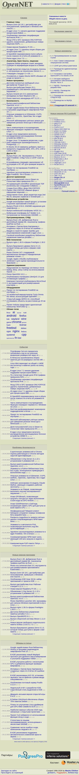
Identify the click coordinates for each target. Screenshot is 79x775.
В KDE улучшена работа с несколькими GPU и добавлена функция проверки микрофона (27, 664)
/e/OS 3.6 (57, 179)
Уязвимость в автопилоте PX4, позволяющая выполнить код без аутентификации (24, 527)
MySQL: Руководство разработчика (60, 86)
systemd (11, 335)
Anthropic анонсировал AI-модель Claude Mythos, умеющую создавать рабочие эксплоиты (27, 485)
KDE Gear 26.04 (60, 153)
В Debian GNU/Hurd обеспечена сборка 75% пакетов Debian (27, 700)
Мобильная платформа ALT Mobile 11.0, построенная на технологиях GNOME (24, 214)
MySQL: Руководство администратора (60, 91)
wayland (15, 319)
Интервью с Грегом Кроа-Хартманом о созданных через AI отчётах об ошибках (24, 227)
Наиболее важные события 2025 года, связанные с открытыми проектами (26, 711)
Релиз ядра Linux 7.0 (15, 58)
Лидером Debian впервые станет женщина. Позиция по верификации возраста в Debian (25, 64)
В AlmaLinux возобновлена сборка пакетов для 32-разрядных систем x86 (26, 359)
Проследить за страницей (12, 773)
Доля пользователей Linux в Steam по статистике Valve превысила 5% (23, 180)
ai (14, 312)
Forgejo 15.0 (59, 151)
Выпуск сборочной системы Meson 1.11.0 (27, 619)
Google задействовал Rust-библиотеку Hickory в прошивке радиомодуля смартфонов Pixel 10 (26, 110)
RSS (46, 741)
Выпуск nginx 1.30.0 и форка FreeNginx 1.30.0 (26, 242)
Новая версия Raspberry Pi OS (19, 47)
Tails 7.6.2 (58, 176)
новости (45, 4)
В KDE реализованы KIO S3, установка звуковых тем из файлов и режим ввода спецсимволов (27, 677)
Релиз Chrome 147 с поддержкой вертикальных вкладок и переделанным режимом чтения (23, 254)
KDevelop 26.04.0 (60, 144)
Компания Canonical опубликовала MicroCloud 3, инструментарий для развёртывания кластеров (26, 283)
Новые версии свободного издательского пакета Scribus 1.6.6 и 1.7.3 (27, 623)
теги (63, 4)
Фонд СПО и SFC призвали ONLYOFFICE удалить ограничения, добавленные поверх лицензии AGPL (25, 42)
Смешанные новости (57, 16)
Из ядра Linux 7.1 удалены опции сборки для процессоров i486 (27, 392)
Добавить (52, 773)
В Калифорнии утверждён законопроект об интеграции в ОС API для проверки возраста (25, 163)
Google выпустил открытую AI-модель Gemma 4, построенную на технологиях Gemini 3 (26, 70)
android (11, 315)
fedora (23, 332)
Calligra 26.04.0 (60, 136)
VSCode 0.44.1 (59, 142)
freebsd (11, 327)
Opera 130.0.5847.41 (62, 129)
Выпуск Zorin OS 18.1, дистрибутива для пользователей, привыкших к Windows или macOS (25, 26)
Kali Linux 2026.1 (60, 187)
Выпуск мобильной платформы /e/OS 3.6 (24, 211)
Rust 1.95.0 (58, 140)
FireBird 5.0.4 (59, 120)
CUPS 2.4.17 (59, 127)
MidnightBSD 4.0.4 (61, 183)
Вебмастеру (73, 773)
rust (24, 313)
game (9, 322)
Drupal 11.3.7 (59, 161)
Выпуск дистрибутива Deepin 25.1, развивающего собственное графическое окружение (24, 89)
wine (23, 318)
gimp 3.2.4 (58, 123)
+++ (51, 4)
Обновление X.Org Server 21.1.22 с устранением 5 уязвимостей (25, 460)
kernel (19, 312)
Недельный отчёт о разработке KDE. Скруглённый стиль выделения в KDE (26, 689)
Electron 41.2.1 (59, 157)
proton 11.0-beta (60, 131)
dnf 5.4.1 (57, 125)
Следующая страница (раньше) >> (24, 438)
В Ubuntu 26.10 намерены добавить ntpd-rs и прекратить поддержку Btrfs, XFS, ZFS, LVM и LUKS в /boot (26, 149)
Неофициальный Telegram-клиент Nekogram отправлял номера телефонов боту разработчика (27, 513)
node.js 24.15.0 (60, 133)
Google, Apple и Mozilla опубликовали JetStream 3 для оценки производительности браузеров (25, 261)
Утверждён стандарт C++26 (18, 74)
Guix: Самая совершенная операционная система (62, 62)
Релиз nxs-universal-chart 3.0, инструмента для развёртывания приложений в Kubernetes (28, 568)
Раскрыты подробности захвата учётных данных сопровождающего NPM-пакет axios (27, 519)
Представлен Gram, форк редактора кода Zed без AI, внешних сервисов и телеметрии (26, 196)
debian (23, 328)
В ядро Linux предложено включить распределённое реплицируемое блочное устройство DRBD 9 (24, 136)
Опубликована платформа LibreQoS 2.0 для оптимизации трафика (25, 278)
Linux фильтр (34, 741)
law (19, 338)
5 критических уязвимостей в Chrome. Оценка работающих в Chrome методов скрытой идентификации (27, 454)
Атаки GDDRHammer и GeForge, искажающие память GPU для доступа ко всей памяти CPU (27, 506)
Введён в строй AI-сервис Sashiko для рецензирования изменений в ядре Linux (24, 232)
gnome (24, 322)
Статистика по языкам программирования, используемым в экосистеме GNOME (26, 722)
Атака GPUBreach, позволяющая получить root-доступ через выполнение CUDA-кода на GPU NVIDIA (27, 499)
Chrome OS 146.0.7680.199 (64, 170)
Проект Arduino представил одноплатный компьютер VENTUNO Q (24, 306)
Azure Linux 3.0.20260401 (64, 181)
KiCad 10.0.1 (59, 164)
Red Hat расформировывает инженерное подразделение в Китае (27, 410)
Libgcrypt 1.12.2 (60, 162)
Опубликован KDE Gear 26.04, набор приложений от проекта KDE (26, 580)
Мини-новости (18, 741)
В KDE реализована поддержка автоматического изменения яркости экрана (25, 735)
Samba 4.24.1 (59, 135)
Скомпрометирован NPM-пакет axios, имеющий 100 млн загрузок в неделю (26, 538)
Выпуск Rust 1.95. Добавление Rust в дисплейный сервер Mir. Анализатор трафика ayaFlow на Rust (26, 222)
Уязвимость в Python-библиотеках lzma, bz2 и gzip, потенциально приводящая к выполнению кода (27, 471)
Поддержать (62, 773)
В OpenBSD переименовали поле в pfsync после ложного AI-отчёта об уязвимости (24, 55)
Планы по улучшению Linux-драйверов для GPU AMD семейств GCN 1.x (26, 706)
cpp (24, 334)
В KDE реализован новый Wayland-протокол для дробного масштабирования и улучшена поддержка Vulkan (28, 657)
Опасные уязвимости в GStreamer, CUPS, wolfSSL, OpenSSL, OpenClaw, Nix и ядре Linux (24, 116)
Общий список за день (58, 19)
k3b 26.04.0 (58, 138)
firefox (22, 315)
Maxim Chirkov (71, 771)
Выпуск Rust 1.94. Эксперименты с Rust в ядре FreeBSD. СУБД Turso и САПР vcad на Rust (25, 158)
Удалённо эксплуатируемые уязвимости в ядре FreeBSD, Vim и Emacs (24, 173)
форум (57, 4)
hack (8, 325)
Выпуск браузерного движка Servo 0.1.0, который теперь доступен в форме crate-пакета (24, 248)
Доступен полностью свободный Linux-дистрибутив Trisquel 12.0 (23, 84)
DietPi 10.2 (58, 189)
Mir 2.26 (57, 149)
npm (9, 331)
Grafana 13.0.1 (59, 122)
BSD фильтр (26, 741)
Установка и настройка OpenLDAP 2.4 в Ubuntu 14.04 (62, 75)
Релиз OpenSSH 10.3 (15, 274)
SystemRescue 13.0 (62, 185)
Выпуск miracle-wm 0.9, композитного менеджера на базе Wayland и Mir (22, 95)
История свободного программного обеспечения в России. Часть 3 (62, 80)
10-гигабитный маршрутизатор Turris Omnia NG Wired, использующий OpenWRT (25, 296)
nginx (16, 331)
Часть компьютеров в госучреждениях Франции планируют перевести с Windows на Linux (26, 130)
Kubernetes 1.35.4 (61, 159)
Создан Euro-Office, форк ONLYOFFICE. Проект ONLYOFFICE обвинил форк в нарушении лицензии (23, 190)
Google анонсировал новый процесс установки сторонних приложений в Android (26, 203)
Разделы (41, 741)
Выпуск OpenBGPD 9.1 (20, 616)
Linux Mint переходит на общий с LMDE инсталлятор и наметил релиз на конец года (27, 365)
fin (16, 337)
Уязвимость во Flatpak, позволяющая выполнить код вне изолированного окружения (26, 491)
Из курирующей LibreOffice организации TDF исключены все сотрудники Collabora (25, 185)
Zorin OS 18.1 (59, 174)
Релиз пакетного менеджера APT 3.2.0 (23, 98)
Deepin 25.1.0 (59, 177)
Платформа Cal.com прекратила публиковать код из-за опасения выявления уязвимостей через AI (24, 353)
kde (8, 319)
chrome (16, 322)
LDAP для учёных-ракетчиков (65, 66)
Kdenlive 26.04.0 (60, 146)
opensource (10, 338)
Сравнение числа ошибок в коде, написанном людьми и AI (24, 728)
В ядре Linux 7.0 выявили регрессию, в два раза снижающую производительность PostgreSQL (25, 142)
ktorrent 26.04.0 (60, 148)
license (23, 325)
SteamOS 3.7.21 (60, 172)
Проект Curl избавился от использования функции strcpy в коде (27, 716)
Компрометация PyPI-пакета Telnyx (25, 543)
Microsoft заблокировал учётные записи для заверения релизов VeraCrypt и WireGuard (25, 122)
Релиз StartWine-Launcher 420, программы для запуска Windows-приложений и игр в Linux (28, 603)
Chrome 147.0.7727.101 (63, 155)
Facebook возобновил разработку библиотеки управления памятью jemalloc (26, 236)
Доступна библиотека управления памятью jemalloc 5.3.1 (24, 613)
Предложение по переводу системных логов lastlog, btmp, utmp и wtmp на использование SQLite (25, 270)
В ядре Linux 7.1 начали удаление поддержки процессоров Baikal (24, 372)
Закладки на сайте (9, 771)
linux (8, 313)
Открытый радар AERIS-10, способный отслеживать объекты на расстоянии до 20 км (26, 300)
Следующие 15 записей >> (65, 105)
